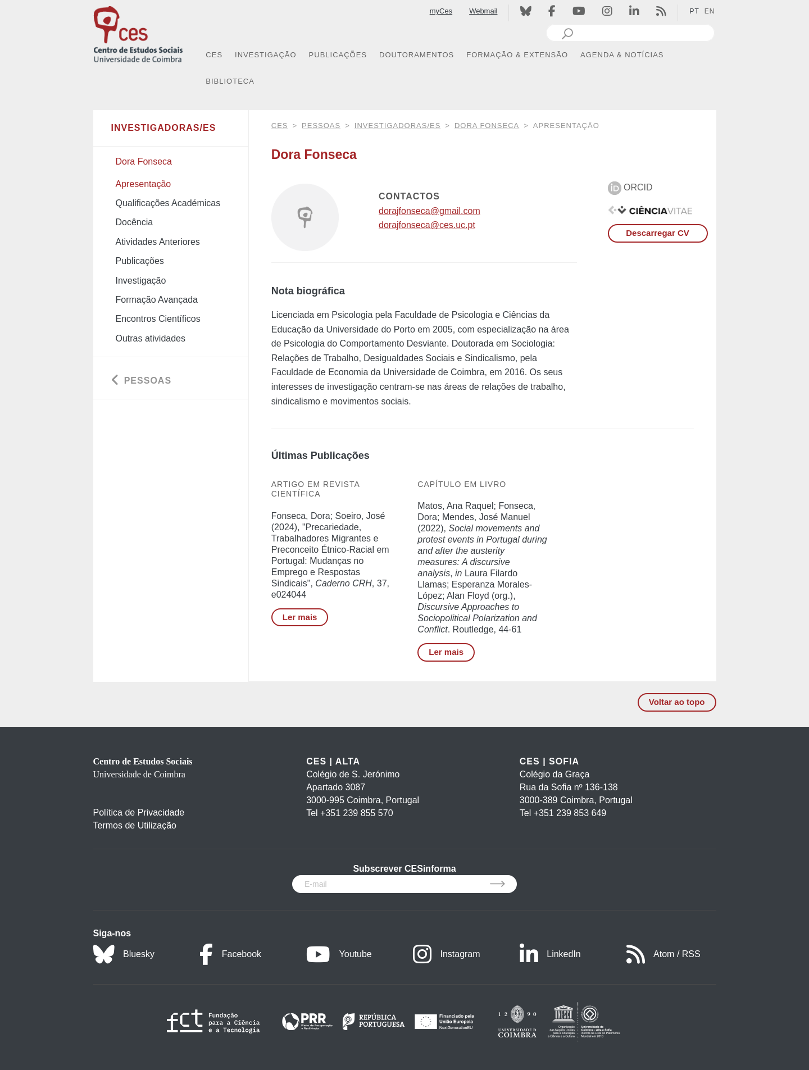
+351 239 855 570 (356, 813)
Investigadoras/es (397, 125)
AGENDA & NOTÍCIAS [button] (621, 55)
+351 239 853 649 (570, 813)
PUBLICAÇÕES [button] (338, 55)
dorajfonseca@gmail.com (429, 211)
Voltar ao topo (677, 702)
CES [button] (214, 55)
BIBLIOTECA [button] (230, 81)
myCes (441, 11)
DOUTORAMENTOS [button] (416, 55)
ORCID (630, 187)
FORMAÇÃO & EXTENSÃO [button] (517, 55)
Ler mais (300, 617)
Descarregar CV (657, 233)
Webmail (483, 11)
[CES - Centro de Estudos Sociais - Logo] (138, 33)
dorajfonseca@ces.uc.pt (427, 225)
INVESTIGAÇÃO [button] (266, 55)
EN (710, 11)
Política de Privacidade (139, 812)
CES (279, 125)
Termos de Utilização (135, 825)
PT (694, 11)
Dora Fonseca (487, 125)
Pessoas (321, 125)
